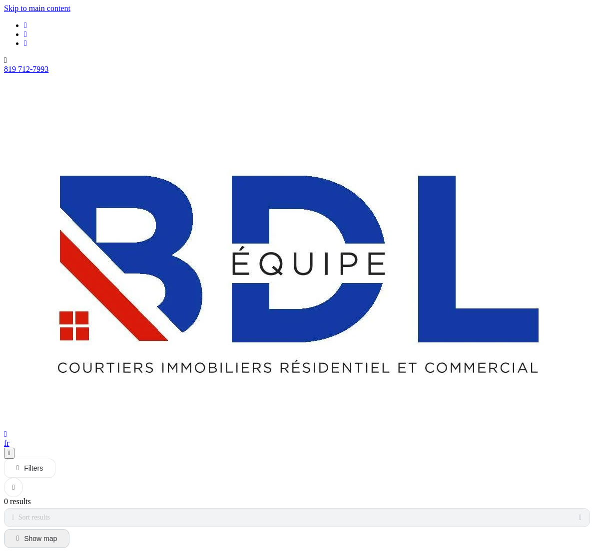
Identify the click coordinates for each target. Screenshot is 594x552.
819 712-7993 (26, 69)
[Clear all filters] (13, 487)
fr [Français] (6, 443)
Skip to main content (37, 8)
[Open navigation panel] (9, 453)
